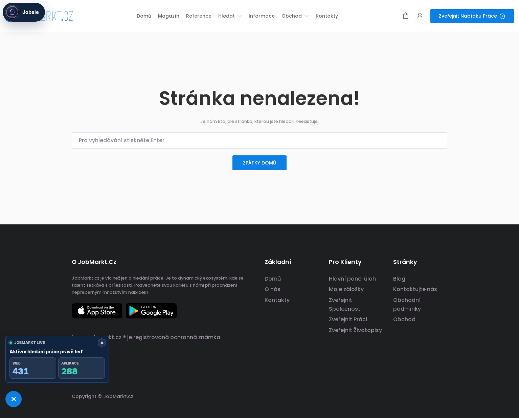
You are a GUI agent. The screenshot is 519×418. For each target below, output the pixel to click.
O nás (272, 289)
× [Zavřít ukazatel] (102, 342)
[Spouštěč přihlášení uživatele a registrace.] (420, 16)
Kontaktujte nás (415, 289)
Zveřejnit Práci (348, 319)
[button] (230, 16)
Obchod (404, 319)
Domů (273, 279)
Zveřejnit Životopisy (355, 330)
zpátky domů (259, 162)
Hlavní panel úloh (352, 279)
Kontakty (277, 300)
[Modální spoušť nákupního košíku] (405, 16)
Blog (399, 279)
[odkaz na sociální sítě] (441, 395)
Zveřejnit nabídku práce (472, 16)
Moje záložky (346, 289)
